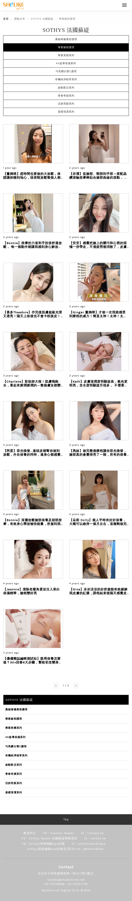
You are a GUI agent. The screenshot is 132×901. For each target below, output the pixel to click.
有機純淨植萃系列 (66, 79)
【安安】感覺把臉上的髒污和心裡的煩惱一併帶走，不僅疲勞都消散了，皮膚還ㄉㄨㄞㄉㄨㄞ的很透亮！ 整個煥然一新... (98, 248)
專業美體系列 (66, 55)
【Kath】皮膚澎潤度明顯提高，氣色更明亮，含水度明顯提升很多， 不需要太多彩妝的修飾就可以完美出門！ (98, 385)
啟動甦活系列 (66, 87)
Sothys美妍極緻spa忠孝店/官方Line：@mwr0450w (65, 849)
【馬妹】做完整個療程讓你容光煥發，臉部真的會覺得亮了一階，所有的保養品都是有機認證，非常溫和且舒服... (98, 454)
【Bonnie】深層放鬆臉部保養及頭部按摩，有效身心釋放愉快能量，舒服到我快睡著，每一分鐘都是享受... (32, 524)
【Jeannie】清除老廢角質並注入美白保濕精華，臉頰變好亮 (31, 591)
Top (66, 819)
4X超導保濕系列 (66, 63)
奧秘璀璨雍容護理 (66, 39)
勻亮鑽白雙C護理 (66, 71)
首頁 (6, 18)
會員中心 (29, 833)
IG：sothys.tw (95, 838)
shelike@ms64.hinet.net (66, 880)
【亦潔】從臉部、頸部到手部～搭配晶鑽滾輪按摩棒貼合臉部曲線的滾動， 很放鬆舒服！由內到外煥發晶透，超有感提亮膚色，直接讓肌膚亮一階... (98, 179)
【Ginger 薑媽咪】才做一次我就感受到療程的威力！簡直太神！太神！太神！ (97, 316)
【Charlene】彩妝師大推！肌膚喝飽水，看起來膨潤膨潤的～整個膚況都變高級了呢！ (32, 385)
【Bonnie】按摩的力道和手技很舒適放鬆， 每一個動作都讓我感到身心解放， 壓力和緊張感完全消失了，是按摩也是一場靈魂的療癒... (32, 248)
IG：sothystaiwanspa (88, 843)
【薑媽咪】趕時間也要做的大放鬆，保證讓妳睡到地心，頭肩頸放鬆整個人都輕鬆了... (32, 177)
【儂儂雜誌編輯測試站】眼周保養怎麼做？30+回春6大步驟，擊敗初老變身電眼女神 (32, 662)
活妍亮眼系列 (66, 103)
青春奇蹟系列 (66, 95)
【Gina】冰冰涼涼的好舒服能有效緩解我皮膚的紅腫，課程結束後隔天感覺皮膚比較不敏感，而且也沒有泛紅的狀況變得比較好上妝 (98, 595)
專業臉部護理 (66, 47)
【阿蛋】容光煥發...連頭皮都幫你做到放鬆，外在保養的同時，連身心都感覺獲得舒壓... (32, 454)
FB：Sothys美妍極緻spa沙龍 (43, 843)
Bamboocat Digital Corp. (60, 890)
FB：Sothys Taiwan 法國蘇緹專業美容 (49, 838)
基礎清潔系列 (66, 111)
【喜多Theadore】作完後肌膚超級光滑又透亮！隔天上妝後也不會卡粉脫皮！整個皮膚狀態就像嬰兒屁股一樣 (32, 316)
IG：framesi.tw (92, 833)
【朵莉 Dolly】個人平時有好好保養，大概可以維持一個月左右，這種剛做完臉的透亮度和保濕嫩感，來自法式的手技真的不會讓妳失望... (98, 525)
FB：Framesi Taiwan (58, 833)
